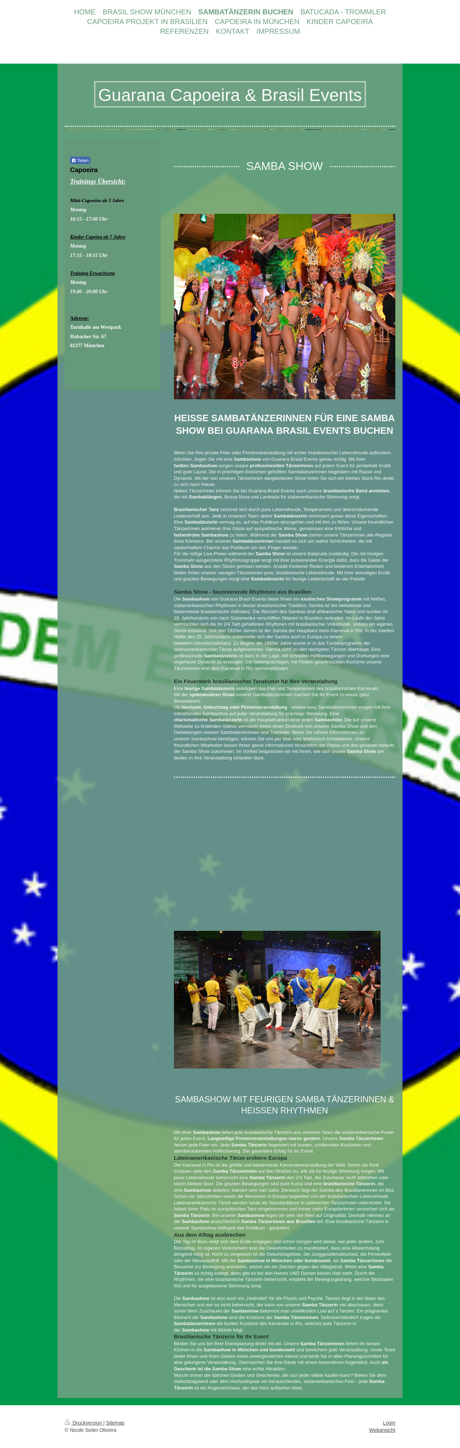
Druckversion (84, 1423)
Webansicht (382, 1430)
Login (389, 1423)
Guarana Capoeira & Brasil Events (230, 95)
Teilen (80, 160)
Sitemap (115, 1423)
